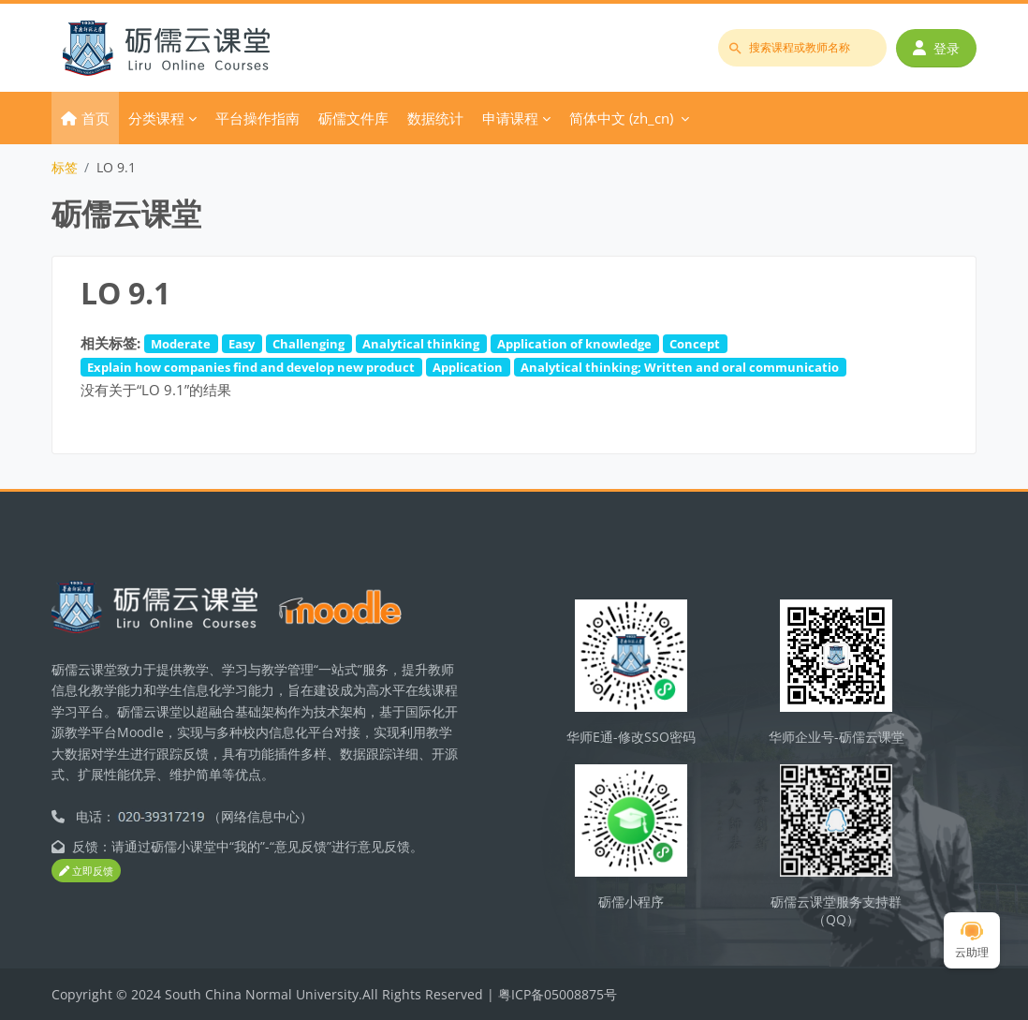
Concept (694, 343)
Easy (241, 343)
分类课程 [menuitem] (156, 118)
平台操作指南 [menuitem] (257, 118)
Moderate (181, 343)
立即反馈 (86, 871)
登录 (936, 48)
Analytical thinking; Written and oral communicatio (680, 367)
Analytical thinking (420, 343)
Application (468, 367)
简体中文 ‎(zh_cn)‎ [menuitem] (621, 118)
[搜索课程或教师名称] (802, 48)
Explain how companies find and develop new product (251, 367)
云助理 (972, 941)
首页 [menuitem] (95, 118)
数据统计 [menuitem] (435, 118)
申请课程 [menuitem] (510, 118)
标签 (64, 167)
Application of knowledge (574, 343)
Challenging (308, 343)
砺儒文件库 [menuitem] (353, 118)
